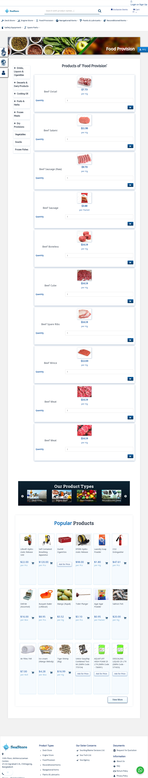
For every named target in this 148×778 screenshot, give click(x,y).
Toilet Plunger (82, 589)
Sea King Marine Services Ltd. (92, 706)
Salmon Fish (118, 589)
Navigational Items (66, 20)
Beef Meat (50, 401)
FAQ (118, 721)
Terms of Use (123, 736)
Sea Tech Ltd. (85, 711)
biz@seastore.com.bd (17, 745)
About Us (121, 717)
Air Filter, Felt (26, 629)
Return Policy (122, 726)
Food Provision (44, 20)
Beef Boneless (50, 246)
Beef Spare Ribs (50, 324)
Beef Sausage (50, 207)
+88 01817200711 (17, 733)
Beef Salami (50, 130)
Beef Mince (50, 363)
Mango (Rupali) (64, 589)
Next (125, 496)
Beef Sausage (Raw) (50, 169)
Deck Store (8, 20)
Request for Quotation (127, 706)
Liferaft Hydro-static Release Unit (27, 552)
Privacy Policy (122, 731)
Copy (6, 749)
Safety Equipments (51, 735)
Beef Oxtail (50, 91)
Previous (22, 496)
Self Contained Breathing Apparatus (45, 552)
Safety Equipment (11, 27)
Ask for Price (64, 564)
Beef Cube (50, 285)
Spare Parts (31, 27)
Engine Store (25, 20)
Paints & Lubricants (90, 20)
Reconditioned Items (115, 20)
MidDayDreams (81, 772)
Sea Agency (85, 715)
